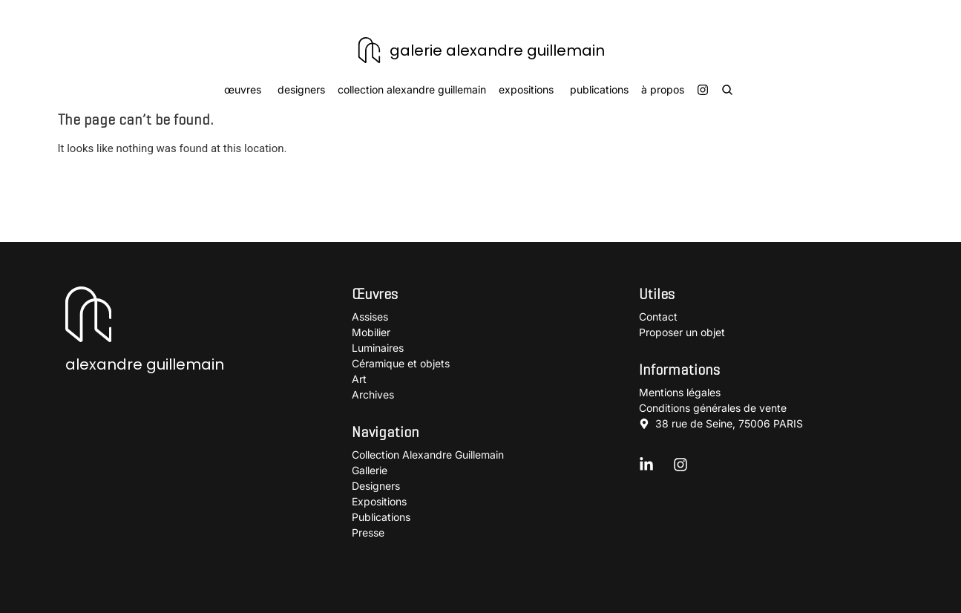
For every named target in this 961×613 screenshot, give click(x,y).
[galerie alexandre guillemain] (369, 50)
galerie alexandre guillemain (497, 50)
